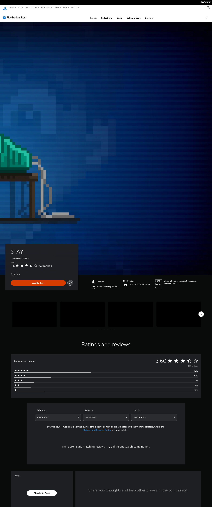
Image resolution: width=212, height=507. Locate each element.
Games (11, 7)
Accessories (45, 7)
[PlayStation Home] (5, 7)
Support (74, 7)
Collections (90, 15)
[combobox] (58, 414)
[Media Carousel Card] (34, 311)
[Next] (201, 311)
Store (65, 7)
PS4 (26, 7)
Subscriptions (118, 15)
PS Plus (34, 7)
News (57, 7)
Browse (133, 15)
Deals (103, 15)
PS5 (19, 7)
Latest (77, 15)
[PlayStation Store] (15, 15)
